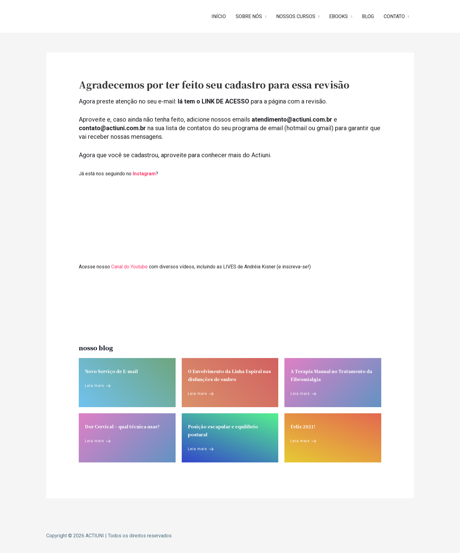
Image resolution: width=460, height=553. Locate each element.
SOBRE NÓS (249, 16)
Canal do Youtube (129, 266)
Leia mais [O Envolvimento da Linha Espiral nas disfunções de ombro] (201, 393)
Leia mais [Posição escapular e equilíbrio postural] (201, 448)
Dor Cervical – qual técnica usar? (122, 426)
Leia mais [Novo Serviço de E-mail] (98, 385)
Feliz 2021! (303, 426)
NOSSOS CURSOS (295, 16)
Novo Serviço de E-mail (111, 371)
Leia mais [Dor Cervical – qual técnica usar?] (98, 440)
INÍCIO (218, 16)
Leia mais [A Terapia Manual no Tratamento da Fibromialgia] (303, 393)
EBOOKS (338, 16)
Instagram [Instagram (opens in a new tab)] (144, 173)
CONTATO (394, 16)
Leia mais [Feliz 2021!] (303, 440)
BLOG (368, 16)
